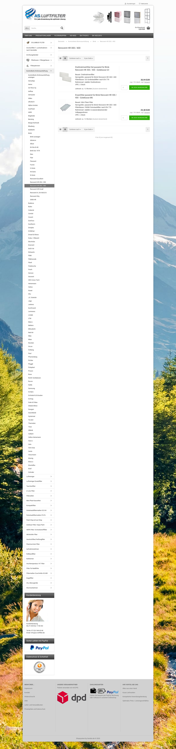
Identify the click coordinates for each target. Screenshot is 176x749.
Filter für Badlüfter (32, 568)
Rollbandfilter (30, 554)
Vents (30, 451)
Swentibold (32, 413)
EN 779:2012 (84, 35)
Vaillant (30, 434)
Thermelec (32, 423)
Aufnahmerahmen (32, 549)
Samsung (31, 388)
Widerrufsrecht (29, 696)
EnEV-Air (31, 248)
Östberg (31, 350)
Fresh (30, 269)
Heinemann (32, 283)
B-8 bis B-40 (34, 147)
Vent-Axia (31, 448)
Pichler (30, 360)
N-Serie (32, 175)
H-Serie (32, 168)
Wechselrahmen (32, 588)
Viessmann (32, 455)
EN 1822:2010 (97, 35)
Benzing (31, 119)
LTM (29, 318)
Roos (30, 374)
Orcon (30, 346)
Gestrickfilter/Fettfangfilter (35, 539)
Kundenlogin (130, 4)
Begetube (31, 116)
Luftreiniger (30, 476)
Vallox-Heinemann (34, 437)
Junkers (31, 304)
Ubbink (30, 430)
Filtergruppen (60, 35)
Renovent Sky (34, 196)
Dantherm (31, 224)
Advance (33, 140)
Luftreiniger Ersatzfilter (34, 481)
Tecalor (30, 420)
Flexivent (33, 161)
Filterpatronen (33, 65)
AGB (26, 701)
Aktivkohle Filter (31, 534)
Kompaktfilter (31, 505)
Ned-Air (30, 332)
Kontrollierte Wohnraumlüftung (37, 71)
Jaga (30, 301)
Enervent (31, 245)
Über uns (28, 35)
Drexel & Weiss (33, 235)
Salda (30, 385)
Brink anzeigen (35, 137)
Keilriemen (30, 559)
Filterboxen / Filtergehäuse (37, 60)
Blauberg (31, 126)
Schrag (30, 399)
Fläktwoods (32, 259)
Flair (31, 158)
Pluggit (30, 364)
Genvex (30, 273)
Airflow (30, 91)
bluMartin (31, 130)
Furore (32, 165)
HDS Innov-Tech (33, 280)
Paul (29, 353)
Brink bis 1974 (35, 151)
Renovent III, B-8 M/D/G (38, 193)
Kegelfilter (29, 578)
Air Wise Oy (32, 88)
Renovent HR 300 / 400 (38, 186)
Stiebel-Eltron (32, 406)
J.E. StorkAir (32, 297)
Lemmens (31, 311)
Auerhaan (31, 109)
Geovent (31, 276)
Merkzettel (143, 4)
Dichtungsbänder (32, 55)
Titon (30, 427)
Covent (30, 217)
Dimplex (31, 228)
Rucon (30, 381)
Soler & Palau (32, 402)
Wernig (30, 458)
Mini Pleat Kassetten (33, 500)
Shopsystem (80, 738)
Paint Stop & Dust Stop (34, 520)
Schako (30, 392)
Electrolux (31, 241)
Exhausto (31, 252)
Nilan (30, 339)
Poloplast (31, 367)
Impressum (28, 688)
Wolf (30, 469)
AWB (30, 112)
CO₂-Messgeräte (32, 583)
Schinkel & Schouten (35, 395)
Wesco (30, 462)
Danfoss (31, 221)
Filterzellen (30, 496)
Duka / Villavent (33, 238)
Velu (29, 444)
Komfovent (32, 308)
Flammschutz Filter (33, 544)
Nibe (29, 336)
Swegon (31, 409)
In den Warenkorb (139, 87)
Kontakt (27, 692)
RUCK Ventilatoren (34, 378)
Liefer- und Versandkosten (33, 705)
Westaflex (31, 465)
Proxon (30, 371)
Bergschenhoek (33, 123)
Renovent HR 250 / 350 (38, 182)
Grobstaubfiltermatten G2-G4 (36, 510)
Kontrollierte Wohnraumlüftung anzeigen (38, 76)
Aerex (30, 84)
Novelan (31, 343)
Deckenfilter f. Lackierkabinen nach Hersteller (36, 49)
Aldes (30, 98)
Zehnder (31, 472)
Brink (30, 133)
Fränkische (32, 266)
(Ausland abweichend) (99, 89)
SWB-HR (33, 200)
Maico (30, 322)
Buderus (31, 203)
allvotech (31, 102)
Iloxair (30, 290)
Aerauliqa (31, 81)
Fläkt (30, 255)
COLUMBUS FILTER (35, 42)
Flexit (30, 262)
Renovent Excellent (36, 179)
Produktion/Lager (43, 35)
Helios (30, 287)
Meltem (30, 325)
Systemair (31, 416)
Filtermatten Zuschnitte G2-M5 (37, 573)
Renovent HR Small (36, 189)
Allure (32, 144)
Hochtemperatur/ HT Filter (35, 564)
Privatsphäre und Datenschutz (34, 709)
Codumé (31, 210)
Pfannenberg (32, 357)
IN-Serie (33, 172)
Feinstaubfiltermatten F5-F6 (35, 515)
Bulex (30, 206)
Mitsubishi (31, 329)
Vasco (30, 441)
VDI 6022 (73, 35)
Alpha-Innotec (33, 105)
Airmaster (31, 95)
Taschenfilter (30, 486)
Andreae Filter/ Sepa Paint (35, 525)
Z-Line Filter (30, 491)
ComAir (30, 213)
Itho (29, 294)
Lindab (30, 315)
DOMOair (31, 231)
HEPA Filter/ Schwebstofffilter (36, 530)
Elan (31, 154)
